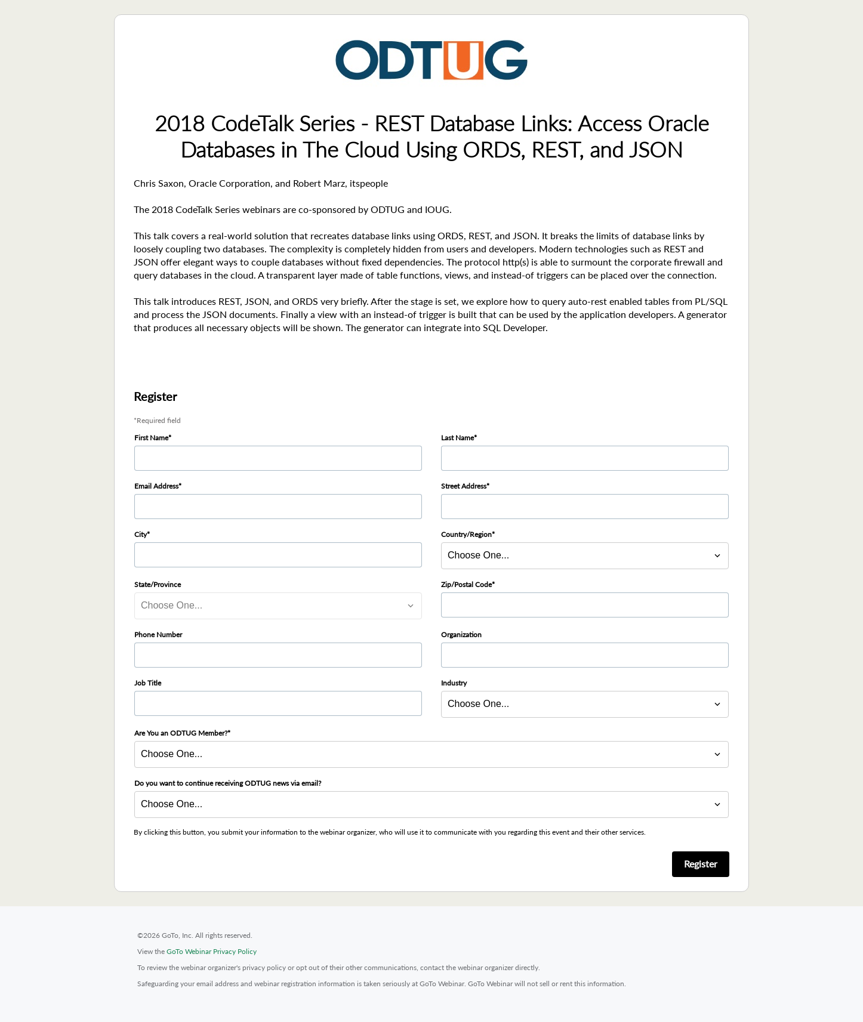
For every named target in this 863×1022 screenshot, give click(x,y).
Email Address (156, 485)
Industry (454, 682)
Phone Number (158, 634)
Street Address (463, 485)
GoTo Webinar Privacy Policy (212, 951)
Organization (461, 634)
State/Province (157, 584)
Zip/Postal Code (466, 584)
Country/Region (466, 534)
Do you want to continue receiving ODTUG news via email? (227, 783)
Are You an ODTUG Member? (180, 732)
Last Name (457, 437)
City (140, 534)
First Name (151, 437)
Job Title (147, 682)
